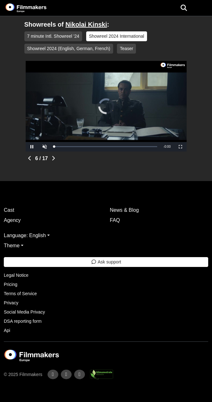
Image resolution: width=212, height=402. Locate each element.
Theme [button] (12, 245)
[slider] (105, 146)
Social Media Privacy (24, 311)
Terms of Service (20, 293)
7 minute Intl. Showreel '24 (53, 36)
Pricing (10, 284)
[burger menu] (202, 8)
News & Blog (124, 210)
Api (7, 330)
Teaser (126, 48)
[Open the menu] (183, 8)
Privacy (11, 302)
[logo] (33, 8)
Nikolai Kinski (86, 24)
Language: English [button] (25, 235)
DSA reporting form (23, 321)
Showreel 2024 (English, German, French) (68, 48)
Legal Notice (16, 275)
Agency (12, 220)
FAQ (115, 220)
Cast (9, 210)
